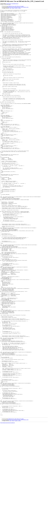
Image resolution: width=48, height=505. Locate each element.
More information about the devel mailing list (7, 504)
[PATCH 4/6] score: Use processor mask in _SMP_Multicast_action (17, 7)
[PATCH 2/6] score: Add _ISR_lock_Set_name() (16, 6)
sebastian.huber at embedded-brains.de (12, 3)
